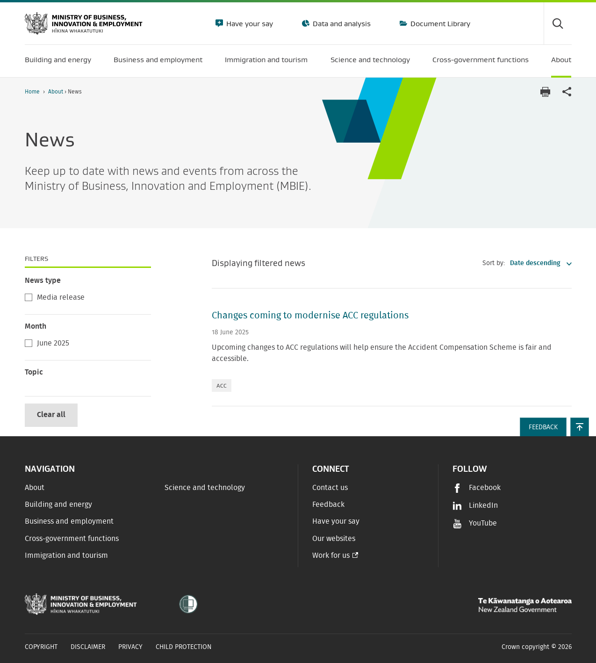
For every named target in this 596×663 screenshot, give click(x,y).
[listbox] (538, 263)
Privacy (130, 647)
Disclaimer (88, 647)
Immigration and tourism (66, 555)
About (56, 91)
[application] (567, 92)
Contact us (330, 487)
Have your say (248, 23)
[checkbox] (28, 297)
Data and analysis (341, 23)
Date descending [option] (535, 263)
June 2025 (47, 343)
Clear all (51, 414)
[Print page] (545, 92)
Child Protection (184, 647)
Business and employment (69, 521)
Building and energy (58, 504)
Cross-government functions (72, 538)
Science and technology (205, 487)
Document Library (439, 23)
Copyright (41, 647)
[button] (579, 427)
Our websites (333, 538)
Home (32, 91)
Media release (55, 298)
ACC (221, 385)
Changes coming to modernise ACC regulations (310, 315)
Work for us (331, 555)
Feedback (328, 504)
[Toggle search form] (558, 23)
